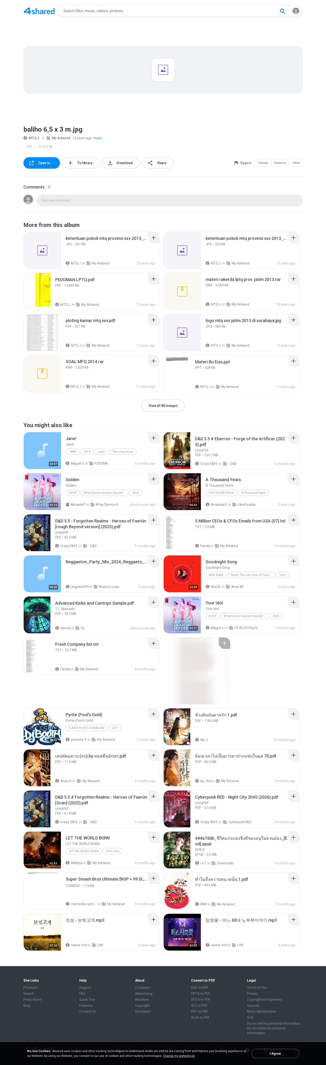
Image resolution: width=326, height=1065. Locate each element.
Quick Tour (87, 999)
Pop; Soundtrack (221, 493)
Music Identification (261, 1011)
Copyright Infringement (264, 999)
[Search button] (282, 11)
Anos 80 (235, 587)
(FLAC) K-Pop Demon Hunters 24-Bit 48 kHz (245, 628)
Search (28, 993)
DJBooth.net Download (87, 728)
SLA (250, 1017)
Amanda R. (217, 504)
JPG (29, 146)
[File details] (42, 250)
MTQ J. (31, 138)
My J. (201, 740)
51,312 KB (45, 146)
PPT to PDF (199, 1011)
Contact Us (87, 1011)
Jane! (73, 451)
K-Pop (73, 493)
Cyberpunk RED (237, 822)
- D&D (230, 464)
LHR (97, 945)
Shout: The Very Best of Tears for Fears (253, 575)
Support (85, 988)
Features (86, 1005)
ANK (201, 904)
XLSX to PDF (200, 1017)
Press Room (32, 999)
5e (80, 628)
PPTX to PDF (200, 993)
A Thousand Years (253, 493)
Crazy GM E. (206, 464)
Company (142, 988)
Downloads (223, 863)
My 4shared (58, 138)
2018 (87, 451)
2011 (115, 728)
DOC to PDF (199, 988)
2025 (136, 493)
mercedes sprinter (81, 904)
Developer (142, 1011)
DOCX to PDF (200, 999)
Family (202, 546)
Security (253, 1005)
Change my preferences (179, 1056)
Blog (26, 1005)
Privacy (252, 993)
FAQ (82, 993)
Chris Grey (112, 851)
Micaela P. (76, 504)
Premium (30, 988)
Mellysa (74, 863)
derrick (63, 628)
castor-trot (76, 945)
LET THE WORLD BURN (84, 851)
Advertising (143, 993)
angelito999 (77, 587)
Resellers (142, 999)
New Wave (216, 575)
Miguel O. (75, 463)
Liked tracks (244, 504)
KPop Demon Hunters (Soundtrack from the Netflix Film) (106, 493)
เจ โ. (201, 863)
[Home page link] (39, 11)
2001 (282, 575)
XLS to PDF (199, 1005)
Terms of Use (257, 988)
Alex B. (213, 587)
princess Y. (76, 740)
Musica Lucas (106, 587)
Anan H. (63, 781)
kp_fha (203, 781)
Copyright (142, 1005)
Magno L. (215, 628)
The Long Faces (122, 451)
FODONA (98, 463)
